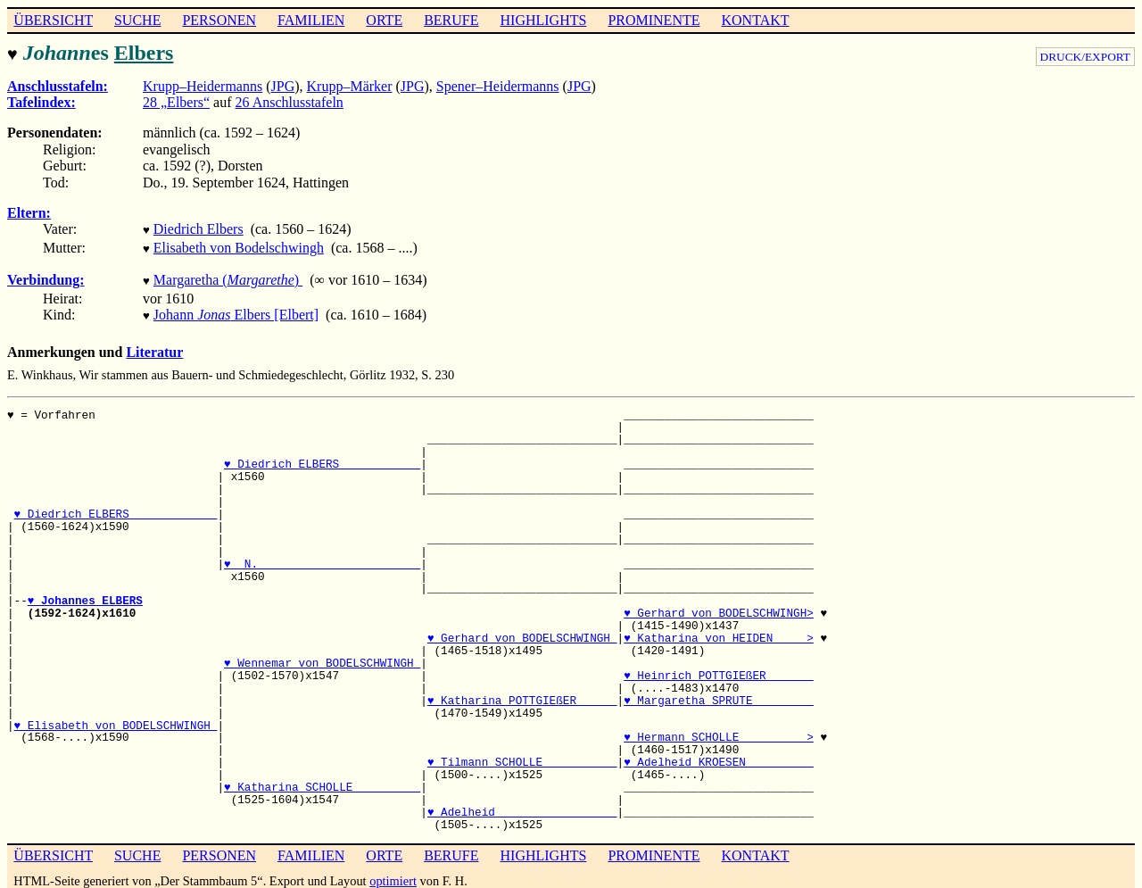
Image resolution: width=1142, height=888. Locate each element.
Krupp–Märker (350, 84)
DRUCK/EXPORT (1085, 56)
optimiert (393, 872)
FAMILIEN (310, 20)
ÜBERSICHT (53, 20)
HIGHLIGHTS (544, 20)
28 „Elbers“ (176, 100)
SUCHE (137, 20)
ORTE (384, 20)
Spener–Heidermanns (497, 84)
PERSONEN (219, 20)
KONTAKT (755, 20)
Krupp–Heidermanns (202, 84)
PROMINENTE (653, 20)
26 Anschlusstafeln (289, 100)
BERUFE (451, 20)
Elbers (144, 52)
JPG (283, 84)
